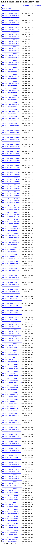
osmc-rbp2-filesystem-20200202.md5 (10, 31)
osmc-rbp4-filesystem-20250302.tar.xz (11, 481)
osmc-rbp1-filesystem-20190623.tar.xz (11, 328)
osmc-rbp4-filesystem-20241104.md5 (10, 120)
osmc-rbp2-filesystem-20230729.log (10, 226)
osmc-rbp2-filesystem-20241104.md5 (10, 78)
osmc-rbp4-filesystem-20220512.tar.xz (11, 520)
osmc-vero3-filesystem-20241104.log (11, 280)
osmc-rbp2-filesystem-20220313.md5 (10, 46)
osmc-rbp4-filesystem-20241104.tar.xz (11, 467)
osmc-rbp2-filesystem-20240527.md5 (10, 74)
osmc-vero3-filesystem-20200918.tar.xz (12, 506)
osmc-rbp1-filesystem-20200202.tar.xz (11, 343)
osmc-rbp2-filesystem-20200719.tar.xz (11, 453)
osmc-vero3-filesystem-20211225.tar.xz (12, 396)
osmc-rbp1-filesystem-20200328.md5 (10, 17)
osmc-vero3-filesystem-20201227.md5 (11, 163)
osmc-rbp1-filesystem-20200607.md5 (10, 18)
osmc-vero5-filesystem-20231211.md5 (11, 212)
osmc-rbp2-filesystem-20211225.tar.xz (11, 413)
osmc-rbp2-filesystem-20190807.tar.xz (11, 324)
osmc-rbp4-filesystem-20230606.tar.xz (11, 448)
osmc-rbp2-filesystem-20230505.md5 (10, 62)
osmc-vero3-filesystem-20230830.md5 (11, 195)
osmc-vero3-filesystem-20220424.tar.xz (12, 485)
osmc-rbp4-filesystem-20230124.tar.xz (11, 439)
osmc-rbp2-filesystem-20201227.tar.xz (11, 392)
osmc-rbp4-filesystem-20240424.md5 (10, 115)
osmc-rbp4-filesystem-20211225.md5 (10, 87)
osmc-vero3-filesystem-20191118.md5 (11, 144)
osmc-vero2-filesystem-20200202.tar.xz (12, 312)
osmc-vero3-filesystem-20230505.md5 (11, 190)
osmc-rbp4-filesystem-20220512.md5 (10, 92)
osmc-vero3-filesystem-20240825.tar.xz (12, 368)
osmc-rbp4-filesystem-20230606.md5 (10, 106)
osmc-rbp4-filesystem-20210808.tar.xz (11, 541)
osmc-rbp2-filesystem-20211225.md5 (10, 45)
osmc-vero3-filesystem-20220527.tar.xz (12, 495)
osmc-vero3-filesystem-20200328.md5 (11, 148)
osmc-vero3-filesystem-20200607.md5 (11, 149)
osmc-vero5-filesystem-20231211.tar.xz (12, 515)
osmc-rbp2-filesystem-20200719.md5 (10, 36)
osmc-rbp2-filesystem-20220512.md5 (10, 50)
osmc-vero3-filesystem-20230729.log (11, 228)
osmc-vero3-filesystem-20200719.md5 (11, 151)
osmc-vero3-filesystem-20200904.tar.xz (12, 536)
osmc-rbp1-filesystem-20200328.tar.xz (11, 345)
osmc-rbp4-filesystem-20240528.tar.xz (11, 474)
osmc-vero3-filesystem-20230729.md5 (11, 193)
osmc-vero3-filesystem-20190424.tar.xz (12, 363)
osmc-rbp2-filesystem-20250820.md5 (10, 81)
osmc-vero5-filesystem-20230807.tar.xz (12, 501)
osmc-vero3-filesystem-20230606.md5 (11, 191)
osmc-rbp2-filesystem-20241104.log (10, 275)
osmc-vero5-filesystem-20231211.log (11, 253)
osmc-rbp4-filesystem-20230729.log (10, 230)
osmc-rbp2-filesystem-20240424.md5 (10, 73)
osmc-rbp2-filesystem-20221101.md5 (10, 57)
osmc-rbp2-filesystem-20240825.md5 (10, 76)
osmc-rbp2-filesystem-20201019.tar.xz (11, 389)
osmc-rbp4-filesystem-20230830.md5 (10, 109)
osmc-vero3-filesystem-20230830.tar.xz (12, 387)
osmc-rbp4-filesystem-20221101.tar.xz (11, 441)
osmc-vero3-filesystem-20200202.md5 (11, 146)
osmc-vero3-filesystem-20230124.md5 (11, 186)
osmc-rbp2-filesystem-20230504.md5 (10, 60)
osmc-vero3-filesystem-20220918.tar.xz (12, 371)
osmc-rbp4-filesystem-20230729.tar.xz (11, 455)
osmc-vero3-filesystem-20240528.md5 (11, 202)
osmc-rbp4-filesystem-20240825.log (10, 270)
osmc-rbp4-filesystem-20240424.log (10, 254)
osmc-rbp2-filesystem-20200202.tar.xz (11, 354)
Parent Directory (6, 8)
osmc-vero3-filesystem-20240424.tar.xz (12, 406)
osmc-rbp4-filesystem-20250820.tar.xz (11, 483)
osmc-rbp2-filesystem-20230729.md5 (10, 66)
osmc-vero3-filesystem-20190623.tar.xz (12, 366)
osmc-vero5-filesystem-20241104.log (11, 282)
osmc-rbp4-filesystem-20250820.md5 (10, 123)
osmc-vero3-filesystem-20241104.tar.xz (12, 398)
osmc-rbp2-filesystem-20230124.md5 (10, 59)
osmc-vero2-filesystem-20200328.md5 (11, 132)
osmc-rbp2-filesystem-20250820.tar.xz (11, 478)
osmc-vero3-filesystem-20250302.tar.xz (12, 401)
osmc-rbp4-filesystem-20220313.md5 (10, 88)
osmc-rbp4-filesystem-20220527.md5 (10, 94)
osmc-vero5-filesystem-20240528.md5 (11, 218)
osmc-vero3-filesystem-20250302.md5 (11, 207)
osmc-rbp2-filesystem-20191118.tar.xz (11, 340)
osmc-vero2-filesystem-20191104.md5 (11, 127)
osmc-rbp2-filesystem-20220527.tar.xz (11, 504)
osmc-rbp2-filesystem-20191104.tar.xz (11, 338)
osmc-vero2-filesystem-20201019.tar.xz (12, 329)
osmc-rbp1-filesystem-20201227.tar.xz (11, 361)
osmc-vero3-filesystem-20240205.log (11, 256)
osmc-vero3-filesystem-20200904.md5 (11, 156)
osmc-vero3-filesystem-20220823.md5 (11, 179)
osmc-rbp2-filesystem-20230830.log (10, 232)
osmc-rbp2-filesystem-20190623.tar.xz (11, 336)
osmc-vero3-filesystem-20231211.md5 (11, 197)
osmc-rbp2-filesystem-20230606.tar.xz (11, 438)
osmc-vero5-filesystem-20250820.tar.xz (12, 529)
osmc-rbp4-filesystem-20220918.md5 (10, 97)
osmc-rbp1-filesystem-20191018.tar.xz (11, 317)
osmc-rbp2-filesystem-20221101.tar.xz (11, 429)
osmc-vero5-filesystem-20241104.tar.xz (12, 511)
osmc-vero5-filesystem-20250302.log (11, 289)
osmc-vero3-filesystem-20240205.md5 (11, 198)
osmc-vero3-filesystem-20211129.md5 (11, 167)
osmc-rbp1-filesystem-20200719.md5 (10, 20)
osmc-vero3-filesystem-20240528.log (11, 265)
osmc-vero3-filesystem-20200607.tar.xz (12, 480)
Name (3, 5)
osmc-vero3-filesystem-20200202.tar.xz (12, 425)
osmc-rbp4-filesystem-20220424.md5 (10, 90)
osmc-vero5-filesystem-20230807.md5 (11, 209)
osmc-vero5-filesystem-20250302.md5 (11, 223)
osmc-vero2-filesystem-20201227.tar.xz (12, 298)
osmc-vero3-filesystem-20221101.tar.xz (12, 373)
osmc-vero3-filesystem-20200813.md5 (11, 153)
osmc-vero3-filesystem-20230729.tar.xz (12, 391)
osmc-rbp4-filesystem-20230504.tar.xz (11, 443)
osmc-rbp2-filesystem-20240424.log (10, 244)
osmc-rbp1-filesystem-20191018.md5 (10, 10)
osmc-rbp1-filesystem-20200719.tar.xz (11, 410)
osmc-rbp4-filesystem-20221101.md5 (10, 99)
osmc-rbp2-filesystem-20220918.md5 (10, 55)
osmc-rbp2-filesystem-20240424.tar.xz (11, 466)
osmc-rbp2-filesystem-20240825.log (10, 268)
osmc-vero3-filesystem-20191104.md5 (11, 142)
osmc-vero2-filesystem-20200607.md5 (11, 134)
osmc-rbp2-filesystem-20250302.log (10, 277)
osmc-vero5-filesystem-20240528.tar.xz (12, 523)
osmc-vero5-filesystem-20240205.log (11, 261)
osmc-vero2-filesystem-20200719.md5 (11, 135)
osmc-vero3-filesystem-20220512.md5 (11, 174)
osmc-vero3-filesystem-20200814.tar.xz (12, 534)
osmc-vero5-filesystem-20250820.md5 (11, 225)
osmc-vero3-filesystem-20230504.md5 (11, 188)
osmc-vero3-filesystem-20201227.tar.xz (12, 352)
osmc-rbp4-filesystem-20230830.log (10, 235)
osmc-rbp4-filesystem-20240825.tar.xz (11, 422)
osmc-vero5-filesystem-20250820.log (11, 293)
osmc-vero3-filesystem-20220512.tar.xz (12, 492)
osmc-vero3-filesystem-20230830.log (11, 237)
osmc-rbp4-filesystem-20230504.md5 (10, 102)
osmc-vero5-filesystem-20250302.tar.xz (12, 527)
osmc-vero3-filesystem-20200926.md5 (11, 160)
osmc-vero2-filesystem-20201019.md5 (11, 137)
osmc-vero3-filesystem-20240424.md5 (11, 200)
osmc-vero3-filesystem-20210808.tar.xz (12, 537)
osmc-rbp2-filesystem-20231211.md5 (10, 69)
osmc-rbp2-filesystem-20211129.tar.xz (11, 411)
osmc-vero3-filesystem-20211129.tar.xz (12, 394)
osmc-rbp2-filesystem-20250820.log (10, 284)
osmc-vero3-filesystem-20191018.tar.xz (12, 349)
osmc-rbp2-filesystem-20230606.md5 (10, 64)
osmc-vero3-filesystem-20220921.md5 (11, 183)
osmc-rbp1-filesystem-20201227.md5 (10, 24)
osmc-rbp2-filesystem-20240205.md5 (10, 71)
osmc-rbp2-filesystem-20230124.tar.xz (11, 431)
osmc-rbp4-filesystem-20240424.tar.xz (11, 473)
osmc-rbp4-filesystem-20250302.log (10, 286)
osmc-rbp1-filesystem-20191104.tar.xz (11, 331)
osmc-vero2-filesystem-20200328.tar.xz (12, 314)
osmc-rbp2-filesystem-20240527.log (10, 246)
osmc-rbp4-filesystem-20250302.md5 (10, 121)
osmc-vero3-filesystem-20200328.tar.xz (12, 457)
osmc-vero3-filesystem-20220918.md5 (11, 181)
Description (38, 5)
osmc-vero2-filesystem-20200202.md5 (11, 130)
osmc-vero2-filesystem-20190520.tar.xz (12, 305)
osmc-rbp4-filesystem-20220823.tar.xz (11, 525)
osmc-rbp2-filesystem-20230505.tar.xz (11, 434)
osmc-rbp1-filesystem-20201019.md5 (10, 22)
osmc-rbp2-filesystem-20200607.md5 (10, 34)
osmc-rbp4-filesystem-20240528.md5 (10, 116)
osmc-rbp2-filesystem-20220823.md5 (10, 53)
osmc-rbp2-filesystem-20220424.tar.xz (11, 488)
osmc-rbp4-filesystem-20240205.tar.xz (11, 469)
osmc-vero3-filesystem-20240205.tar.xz (12, 405)
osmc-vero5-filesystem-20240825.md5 (11, 219)
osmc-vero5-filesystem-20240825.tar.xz (12, 487)
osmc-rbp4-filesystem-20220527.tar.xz (11, 522)
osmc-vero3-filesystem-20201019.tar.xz (12, 509)
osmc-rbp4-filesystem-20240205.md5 (10, 113)
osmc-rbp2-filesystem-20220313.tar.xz (11, 417)
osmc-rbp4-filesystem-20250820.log (10, 291)
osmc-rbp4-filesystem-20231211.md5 (10, 111)
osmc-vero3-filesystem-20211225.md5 (11, 169)
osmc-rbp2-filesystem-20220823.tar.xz (11, 513)
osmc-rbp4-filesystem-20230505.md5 (10, 104)
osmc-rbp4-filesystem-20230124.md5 (10, 101)
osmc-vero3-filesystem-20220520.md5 (11, 176)
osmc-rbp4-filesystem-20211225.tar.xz (11, 420)
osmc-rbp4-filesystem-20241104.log (10, 279)
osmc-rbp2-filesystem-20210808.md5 (10, 41)
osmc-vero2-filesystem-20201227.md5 (11, 139)
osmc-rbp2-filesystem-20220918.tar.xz (11, 427)
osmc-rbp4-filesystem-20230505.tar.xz (11, 445)
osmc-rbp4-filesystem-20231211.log (10, 247)
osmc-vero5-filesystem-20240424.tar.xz (12, 518)
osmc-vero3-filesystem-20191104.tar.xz (12, 384)
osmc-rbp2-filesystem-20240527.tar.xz (11, 464)
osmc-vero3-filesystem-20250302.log (11, 287)
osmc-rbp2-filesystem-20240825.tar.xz (11, 415)
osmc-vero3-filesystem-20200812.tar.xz (12, 294)
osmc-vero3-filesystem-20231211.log (11, 249)
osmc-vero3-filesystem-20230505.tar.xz (12, 380)
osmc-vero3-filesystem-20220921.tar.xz (12, 375)
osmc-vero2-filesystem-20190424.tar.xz (12, 303)
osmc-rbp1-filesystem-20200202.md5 (10, 15)
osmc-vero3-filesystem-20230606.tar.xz (12, 382)
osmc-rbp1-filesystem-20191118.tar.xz (11, 333)
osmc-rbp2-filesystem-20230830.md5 (10, 67)
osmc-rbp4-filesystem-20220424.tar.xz (11, 490)
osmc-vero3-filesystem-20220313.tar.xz (12, 403)
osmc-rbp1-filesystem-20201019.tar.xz (11, 357)
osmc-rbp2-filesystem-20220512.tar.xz (11, 502)
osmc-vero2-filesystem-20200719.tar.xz (12, 342)
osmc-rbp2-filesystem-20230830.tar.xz (11, 446)
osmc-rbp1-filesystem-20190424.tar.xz (11, 321)
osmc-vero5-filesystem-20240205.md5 (11, 214)
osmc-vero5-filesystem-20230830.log (11, 239)
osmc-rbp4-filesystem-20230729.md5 (10, 108)
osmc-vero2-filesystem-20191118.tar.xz (12, 310)
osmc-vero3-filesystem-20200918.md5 (11, 158)
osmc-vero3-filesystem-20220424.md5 (11, 172)
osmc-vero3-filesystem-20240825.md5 (11, 204)
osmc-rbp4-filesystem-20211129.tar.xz (11, 418)
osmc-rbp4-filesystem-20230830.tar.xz (11, 452)
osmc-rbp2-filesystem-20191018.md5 (10, 25)
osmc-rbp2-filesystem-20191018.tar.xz (11, 326)
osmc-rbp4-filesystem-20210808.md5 (10, 83)
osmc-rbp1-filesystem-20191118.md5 (10, 13)
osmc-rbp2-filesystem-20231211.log (10, 240)
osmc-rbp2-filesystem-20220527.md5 (10, 52)
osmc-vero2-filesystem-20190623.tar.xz (12, 307)
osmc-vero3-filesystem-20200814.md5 (11, 155)
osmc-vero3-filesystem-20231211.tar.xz (12, 399)
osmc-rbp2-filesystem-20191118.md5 (10, 29)
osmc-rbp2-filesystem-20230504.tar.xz (11, 432)
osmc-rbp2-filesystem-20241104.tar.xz (11, 459)
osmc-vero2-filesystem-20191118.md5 (11, 128)
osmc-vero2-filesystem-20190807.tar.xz (12, 300)
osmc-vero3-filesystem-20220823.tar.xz (12, 497)
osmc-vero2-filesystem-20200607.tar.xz (12, 319)
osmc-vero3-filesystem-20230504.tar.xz (12, 378)
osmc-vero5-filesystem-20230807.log (11, 233)
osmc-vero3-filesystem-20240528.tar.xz (12, 408)
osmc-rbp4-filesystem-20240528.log (10, 260)
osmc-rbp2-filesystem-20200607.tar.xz (11, 370)
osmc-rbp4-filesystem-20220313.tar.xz (11, 424)
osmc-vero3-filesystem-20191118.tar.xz (12, 385)
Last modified (25, 5)
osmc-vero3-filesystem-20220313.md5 (11, 170)
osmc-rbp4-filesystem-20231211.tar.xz (11, 471)
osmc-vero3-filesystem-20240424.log (11, 258)
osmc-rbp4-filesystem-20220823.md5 (10, 95)
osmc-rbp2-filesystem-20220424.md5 (10, 48)
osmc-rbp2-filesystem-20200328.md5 (10, 32)
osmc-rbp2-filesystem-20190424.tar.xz (11, 335)
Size (33, 5)
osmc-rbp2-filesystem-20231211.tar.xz (11, 462)
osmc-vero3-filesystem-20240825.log (11, 272)
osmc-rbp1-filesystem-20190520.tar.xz (11, 322)
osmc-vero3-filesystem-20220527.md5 (11, 177)
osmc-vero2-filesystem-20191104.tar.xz (12, 308)
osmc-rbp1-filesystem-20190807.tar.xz (11, 315)
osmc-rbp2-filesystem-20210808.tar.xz (11, 539)
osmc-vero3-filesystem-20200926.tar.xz (12, 508)
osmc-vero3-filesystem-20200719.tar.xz (12, 530)
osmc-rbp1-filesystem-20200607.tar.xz (11, 350)
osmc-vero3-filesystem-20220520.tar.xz (12, 494)
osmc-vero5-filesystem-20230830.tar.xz (12, 499)
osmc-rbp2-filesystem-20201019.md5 (10, 38)
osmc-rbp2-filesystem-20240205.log (10, 242)
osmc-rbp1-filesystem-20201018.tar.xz (11, 359)
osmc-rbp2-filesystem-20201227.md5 (10, 39)
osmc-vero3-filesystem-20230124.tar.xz (12, 377)
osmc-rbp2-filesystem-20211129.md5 (10, 43)
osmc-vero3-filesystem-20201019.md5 (11, 162)
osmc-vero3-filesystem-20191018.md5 (11, 141)
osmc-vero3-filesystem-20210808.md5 (11, 165)
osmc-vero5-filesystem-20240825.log (11, 273)
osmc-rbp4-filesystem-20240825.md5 (10, 118)
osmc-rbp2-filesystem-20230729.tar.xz (11, 450)
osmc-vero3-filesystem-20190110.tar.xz (12, 296)
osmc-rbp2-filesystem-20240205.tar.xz (11, 460)
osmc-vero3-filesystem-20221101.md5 (11, 184)
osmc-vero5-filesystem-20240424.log (11, 263)
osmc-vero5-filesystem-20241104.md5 (11, 221)
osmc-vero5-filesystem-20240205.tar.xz (12, 516)
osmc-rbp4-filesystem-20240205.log (10, 251)
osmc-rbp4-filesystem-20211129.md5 (10, 85)
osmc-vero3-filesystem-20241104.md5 (11, 205)
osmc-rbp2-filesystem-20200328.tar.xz (11, 356)
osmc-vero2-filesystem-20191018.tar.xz (12, 301)
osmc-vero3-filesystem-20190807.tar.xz (12, 347)
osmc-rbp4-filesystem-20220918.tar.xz (11, 436)
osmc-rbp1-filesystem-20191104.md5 (10, 11)
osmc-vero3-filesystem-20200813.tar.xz (12, 532)
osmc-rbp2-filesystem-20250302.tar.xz (11, 476)
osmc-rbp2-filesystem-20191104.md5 (10, 27)
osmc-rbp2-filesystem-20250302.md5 (10, 80)
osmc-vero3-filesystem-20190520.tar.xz (12, 364)
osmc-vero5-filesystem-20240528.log (11, 266)
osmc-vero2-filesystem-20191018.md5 (11, 125)
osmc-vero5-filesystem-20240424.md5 (11, 216)
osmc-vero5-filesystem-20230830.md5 (11, 211)
